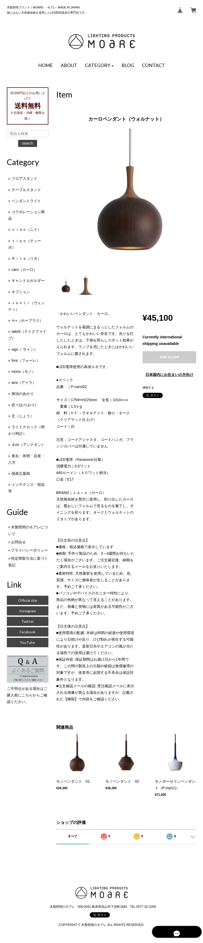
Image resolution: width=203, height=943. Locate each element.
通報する (148, 387)
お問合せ (18, 542)
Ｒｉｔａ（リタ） (26, 258)
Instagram (27, 611)
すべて (72, 836)
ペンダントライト (26, 201)
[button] (99, 65)
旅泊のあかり (23, 393)
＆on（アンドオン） (28, 444)
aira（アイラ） (24, 382)
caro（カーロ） (24, 269)
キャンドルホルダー (28, 280)
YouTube (27, 642)
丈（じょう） (23, 416)
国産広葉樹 (21, 473)
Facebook (27, 632)
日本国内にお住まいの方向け (169, 375)
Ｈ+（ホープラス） (27, 320)
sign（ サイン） (25, 349)
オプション (21, 292)
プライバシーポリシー (29, 550)
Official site (27, 600)
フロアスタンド (24, 178)
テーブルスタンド (26, 190)
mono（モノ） (23, 371)
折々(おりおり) (24, 405)
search (27, 143)
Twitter (27, 621)
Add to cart (169, 357)
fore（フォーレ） (26, 360)
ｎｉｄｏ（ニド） (26, 229)
